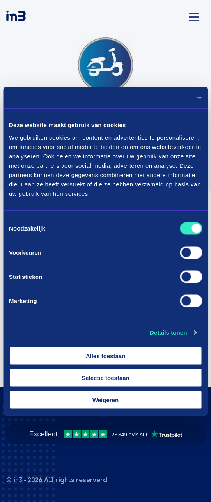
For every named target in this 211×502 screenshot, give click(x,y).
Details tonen (168, 332)
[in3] (29, 17)
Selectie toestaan (105, 377)
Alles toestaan (106, 355)
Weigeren (105, 399)
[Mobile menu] (194, 16)
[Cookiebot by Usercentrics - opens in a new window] (168, 97)
